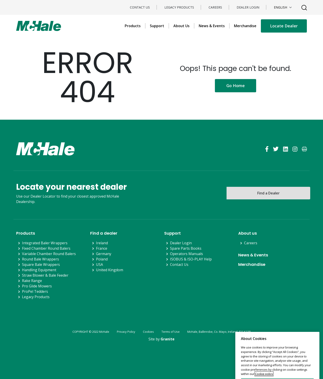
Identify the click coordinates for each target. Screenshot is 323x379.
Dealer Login (248, 7)
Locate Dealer (284, 26)
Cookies (148, 332)
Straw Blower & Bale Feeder (45, 275)
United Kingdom (109, 269)
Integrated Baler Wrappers (45, 242)
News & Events (212, 25)
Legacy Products (179, 7)
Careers (215, 7)
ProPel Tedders (35, 291)
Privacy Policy (126, 332)
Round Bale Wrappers (40, 259)
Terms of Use (171, 332)
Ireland (102, 242)
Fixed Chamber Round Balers (46, 248)
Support (157, 25)
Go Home (235, 85)
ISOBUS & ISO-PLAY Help (191, 259)
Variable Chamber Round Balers (49, 253)
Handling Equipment (39, 269)
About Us (181, 25)
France (101, 248)
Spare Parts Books (185, 248)
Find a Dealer (268, 193)
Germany (103, 253)
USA (99, 264)
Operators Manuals (186, 253)
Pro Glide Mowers (37, 286)
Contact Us (140, 7)
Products (133, 25)
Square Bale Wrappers (41, 264)
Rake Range (32, 280)
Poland (102, 259)
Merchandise (245, 25)
